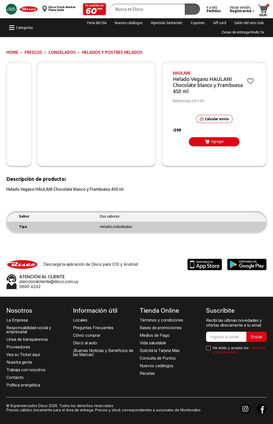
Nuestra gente (19, 362)
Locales (80, 320)
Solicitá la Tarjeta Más (160, 350)
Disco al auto (85, 343)
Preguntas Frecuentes (93, 328)
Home (12, 52)
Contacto (15, 377)
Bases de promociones (161, 328)
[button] (94, 9)
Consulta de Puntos (158, 358)
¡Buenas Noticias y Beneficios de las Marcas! (103, 352)
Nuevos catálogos (156, 366)
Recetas (147, 373)
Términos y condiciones (161, 320)
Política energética (23, 385)
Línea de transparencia (27, 339)
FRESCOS (33, 52)
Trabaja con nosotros (26, 370)
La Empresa (17, 320)
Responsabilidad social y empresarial (28, 330)
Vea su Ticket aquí (23, 354)
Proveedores (18, 347)
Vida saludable (153, 343)
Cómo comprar (86, 335)
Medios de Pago (155, 335)
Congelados (62, 52)
